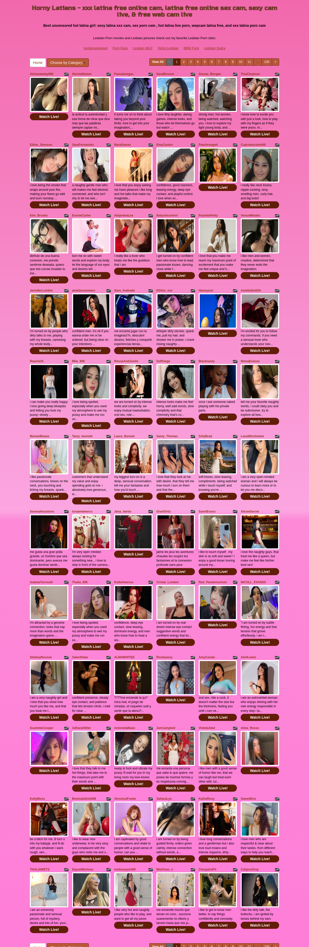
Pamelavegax (123, 74)
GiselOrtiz (163, 474)
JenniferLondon (41, 272)
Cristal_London (167, 539)
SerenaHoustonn (42, 474)
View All (157, 62)
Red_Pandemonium (213, 539)
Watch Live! (49, 111)
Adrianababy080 (41, 74)
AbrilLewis (248, 608)
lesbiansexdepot (96, 48)
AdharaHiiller (81, 672)
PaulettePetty (208, 203)
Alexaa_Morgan (210, 74)
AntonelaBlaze (124, 672)
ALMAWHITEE (124, 608)
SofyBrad (205, 405)
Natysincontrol (167, 203)
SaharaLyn (164, 737)
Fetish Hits (150, 935)
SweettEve (248, 737)
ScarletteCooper (41, 672)
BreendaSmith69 (84, 737)
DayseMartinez (82, 802)
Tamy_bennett (82, 405)
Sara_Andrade (124, 272)
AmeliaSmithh (251, 272)
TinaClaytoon (250, 74)
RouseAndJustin (126, 336)
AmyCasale (207, 608)
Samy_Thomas (167, 405)
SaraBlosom (165, 74)
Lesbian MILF (143, 48)
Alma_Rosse (250, 672)
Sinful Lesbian (168, 48)
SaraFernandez (83, 138)
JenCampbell (165, 672)
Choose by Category (68, 63)
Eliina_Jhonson (41, 138)
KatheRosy (207, 737)
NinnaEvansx (250, 336)
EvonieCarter (81, 203)
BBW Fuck (191, 48)
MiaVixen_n (164, 802)
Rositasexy (164, 608)
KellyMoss (37, 737)
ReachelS (37, 336)
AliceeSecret (250, 474)
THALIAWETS (40, 802)
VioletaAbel (207, 672)
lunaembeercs (82, 474)
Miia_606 (78, 336)
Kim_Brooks (39, 203)
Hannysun (206, 272)
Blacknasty (207, 336)
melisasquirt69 (124, 802)
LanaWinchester (252, 405)
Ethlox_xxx (164, 272)
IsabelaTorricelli (41, 539)
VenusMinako (250, 203)
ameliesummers (83, 272)
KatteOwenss (123, 539)
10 (240, 62)
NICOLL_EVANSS (253, 539)
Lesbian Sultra (214, 48)
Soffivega (163, 336)
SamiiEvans (207, 474)
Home (38, 63)
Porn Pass (120, 48)
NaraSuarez (122, 138)
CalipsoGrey (250, 802)
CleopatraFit (207, 802)
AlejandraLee (123, 203)
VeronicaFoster (125, 737)
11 (249, 62)
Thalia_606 (80, 539)
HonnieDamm (82, 74)
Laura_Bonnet (124, 405)
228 (266, 62)
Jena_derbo (122, 474)
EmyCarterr (164, 138)
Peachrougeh (208, 138)
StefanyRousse (41, 608)
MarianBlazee (39, 405)
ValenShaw (80, 608)
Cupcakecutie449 (253, 138)
